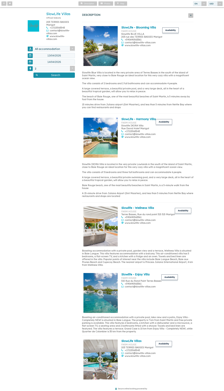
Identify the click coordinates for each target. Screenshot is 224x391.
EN (196, 3)
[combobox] (200, 3)
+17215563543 (57, 27)
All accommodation (47, 49)
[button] (3, 3)
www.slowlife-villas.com (55, 37)
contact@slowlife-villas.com (140, 42)
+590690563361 (133, 39)
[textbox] (54, 55)
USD (211, 3)
